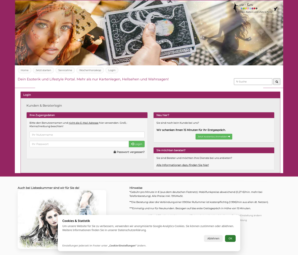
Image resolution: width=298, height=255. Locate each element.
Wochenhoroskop (90, 70)
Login (112, 70)
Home (25, 70)
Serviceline (65, 70)
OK (230, 238)
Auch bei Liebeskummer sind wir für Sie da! (50, 188)
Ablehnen (213, 238)
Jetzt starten (44, 70)
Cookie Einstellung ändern (247, 215)
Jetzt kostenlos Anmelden (214, 136)
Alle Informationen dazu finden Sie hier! (184, 165)
